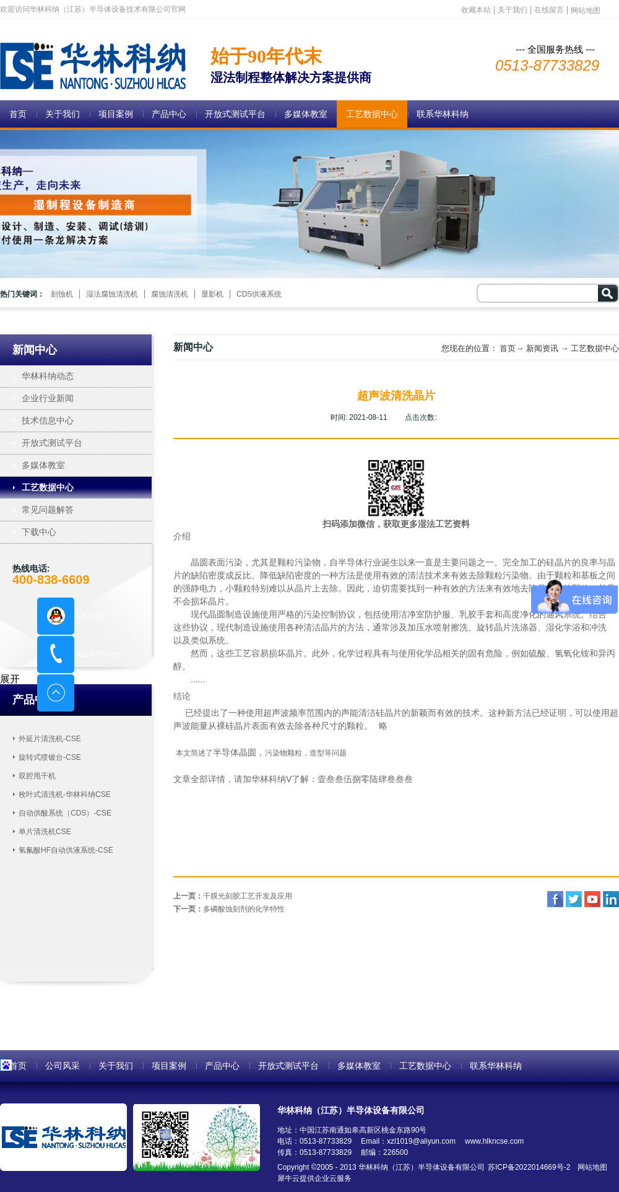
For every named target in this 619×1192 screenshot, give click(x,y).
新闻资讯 (542, 348)
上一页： (232, 896)
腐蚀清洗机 (169, 294)
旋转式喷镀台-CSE (50, 757)
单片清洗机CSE (45, 831)
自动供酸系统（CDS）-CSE (65, 813)
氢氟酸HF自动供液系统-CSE (66, 850)
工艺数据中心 (595, 348)
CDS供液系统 (259, 294)
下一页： (229, 909)
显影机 (212, 294)
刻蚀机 (62, 294)
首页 (18, 114)
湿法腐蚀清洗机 (112, 294)
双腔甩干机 (37, 776)
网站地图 (590, 1167)
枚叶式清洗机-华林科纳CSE (65, 794)
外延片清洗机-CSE (50, 738)
